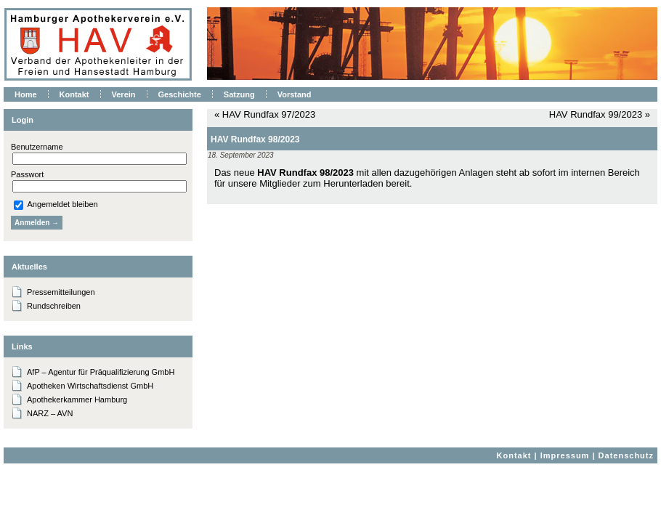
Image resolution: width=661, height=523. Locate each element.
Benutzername (37, 146)
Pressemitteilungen (61, 292)
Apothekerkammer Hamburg (77, 399)
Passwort (27, 174)
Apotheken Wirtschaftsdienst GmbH (90, 385)
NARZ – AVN (50, 413)
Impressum (565, 455)
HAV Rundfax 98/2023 (255, 139)
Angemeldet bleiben (56, 204)
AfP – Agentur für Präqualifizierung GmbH (100, 372)
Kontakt (514, 455)
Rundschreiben (54, 305)
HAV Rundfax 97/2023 (268, 114)
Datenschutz (626, 455)
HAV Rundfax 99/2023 (595, 114)
